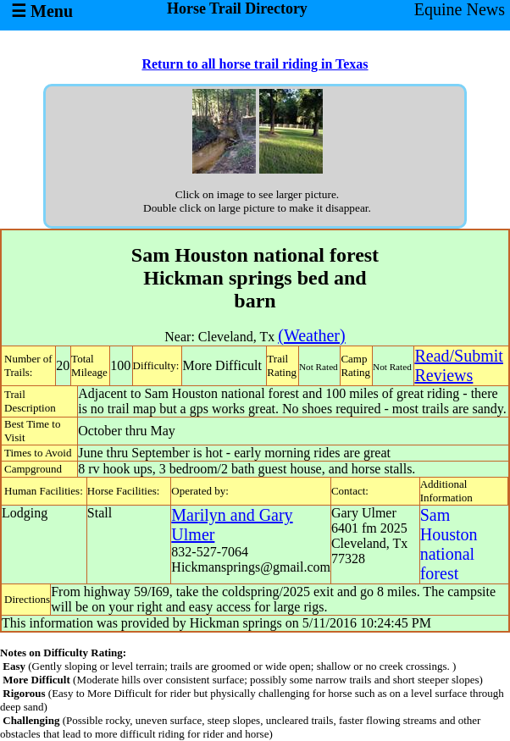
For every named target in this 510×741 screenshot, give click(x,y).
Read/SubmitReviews (458, 365)
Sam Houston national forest (449, 544)
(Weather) (311, 335)
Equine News (459, 9)
